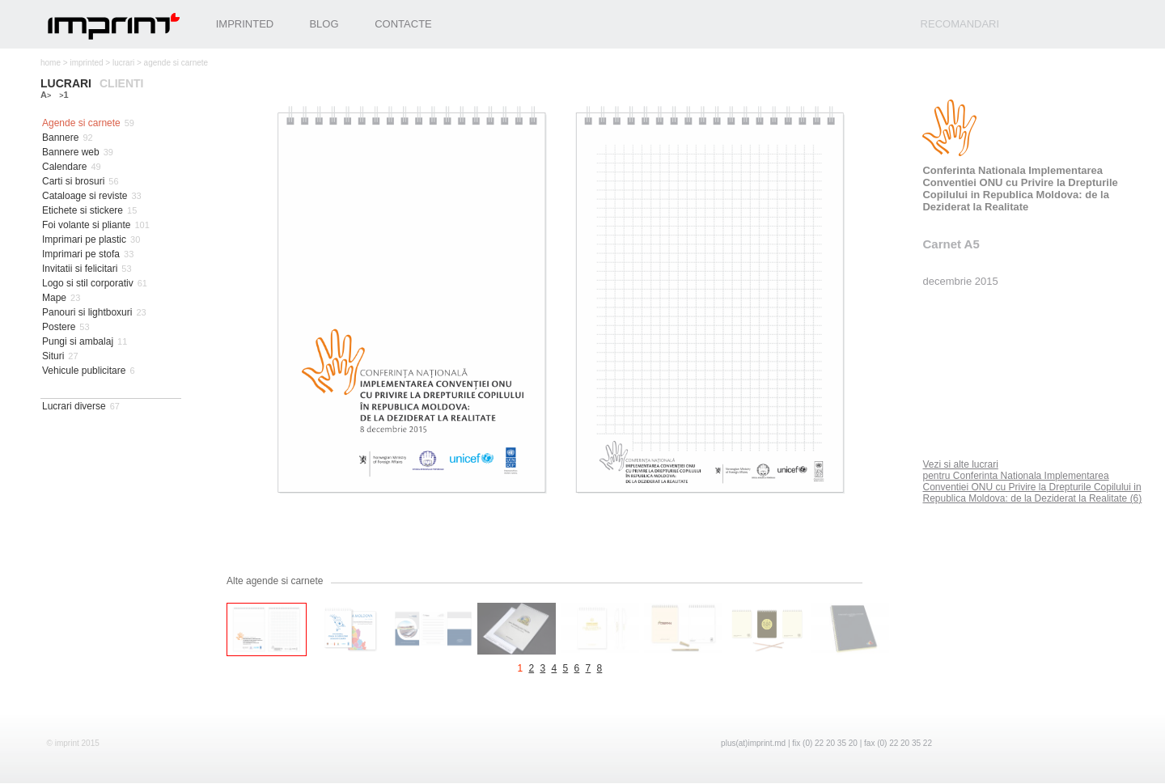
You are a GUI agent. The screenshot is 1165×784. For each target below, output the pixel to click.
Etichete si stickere (82, 210)
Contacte (403, 24)
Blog (323, 24)
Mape (54, 297)
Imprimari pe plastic (84, 239)
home (50, 62)
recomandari (960, 24)
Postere (58, 327)
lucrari (123, 62)
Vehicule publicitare (83, 370)
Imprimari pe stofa (81, 254)
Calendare (64, 166)
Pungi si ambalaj (77, 341)
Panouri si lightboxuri (87, 312)
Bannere (60, 137)
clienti (121, 83)
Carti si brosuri (73, 181)
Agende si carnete (81, 123)
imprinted (86, 62)
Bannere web (71, 152)
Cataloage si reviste (84, 195)
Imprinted (245, 24)
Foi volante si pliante (86, 225)
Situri (53, 356)
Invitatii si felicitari (79, 268)
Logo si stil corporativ (87, 283)
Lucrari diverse (74, 406)
